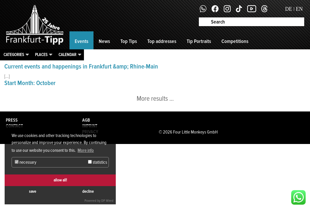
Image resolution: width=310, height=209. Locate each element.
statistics (97, 162)
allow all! (60, 180)
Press (12, 120)
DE (288, 9)
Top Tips (128, 41)
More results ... (155, 98)
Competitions (234, 41)
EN (299, 9)
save (32, 191)
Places (41, 54)
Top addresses (161, 41)
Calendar (67, 54)
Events (81, 41)
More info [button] (86, 150)
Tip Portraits (199, 41)
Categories (13, 54)
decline (88, 191)
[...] (7, 76)
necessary (25, 162)
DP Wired (107, 201)
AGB (86, 120)
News (104, 41)
